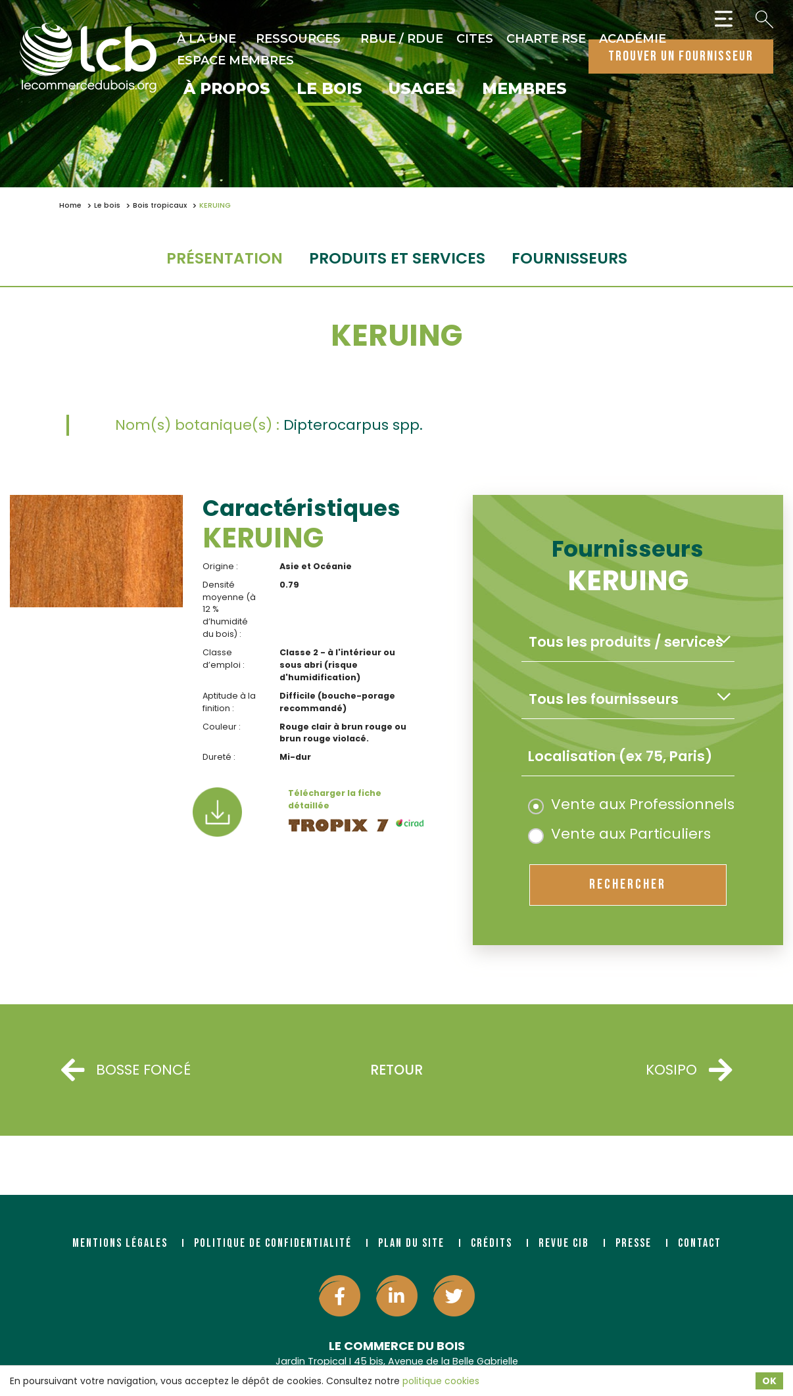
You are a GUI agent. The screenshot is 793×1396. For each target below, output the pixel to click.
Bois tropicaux (160, 205)
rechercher (627, 884)
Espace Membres (235, 60)
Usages (422, 89)
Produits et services (397, 258)
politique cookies (440, 1380)
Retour (396, 1069)
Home (70, 205)
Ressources (298, 39)
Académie (632, 39)
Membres (524, 89)
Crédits (491, 1243)
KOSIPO (689, 1070)
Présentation (224, 258)
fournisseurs (569, 258)
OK (769, 1380)
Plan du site (411, 1243)
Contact (699, 1243)
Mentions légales (120, 1243)
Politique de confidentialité (273, 1243)
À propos (226, 89)
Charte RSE (546, 39)
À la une (206, 39)
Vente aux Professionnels (631, 804)
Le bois (329, 89)
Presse (633, 1243)
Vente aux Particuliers (619, 834)
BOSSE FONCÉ (126, 1070)
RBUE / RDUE (401, 39)
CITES (474, 39)
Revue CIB (564, 1243)
